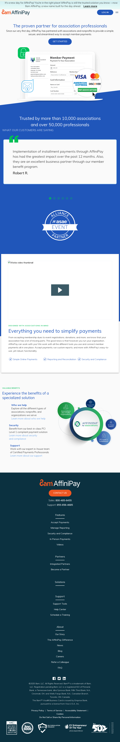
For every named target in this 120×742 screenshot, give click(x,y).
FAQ (60, 667)
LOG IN (105, 12)
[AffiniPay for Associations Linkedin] (64, 678)
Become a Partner (60, 569)
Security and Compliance (60, 533)
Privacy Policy (38, 710)
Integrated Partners (60, 564)
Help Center (60, 609)
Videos (60, 544)
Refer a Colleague (60, 662)
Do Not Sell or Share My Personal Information (60, 717)
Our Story (60, 634)
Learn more (90, 6)
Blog (60, 651)
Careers (60, 656)
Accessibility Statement (76, 710)
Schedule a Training (60, 614)
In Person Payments (60, 539)
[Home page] (16, 12)
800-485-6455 (63, 500)
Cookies (60, 714)
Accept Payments (60, 522)
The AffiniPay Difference (60, 639)
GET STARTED (60, 41)
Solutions (60, 582)
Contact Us (60, 493)
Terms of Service (54, 710)
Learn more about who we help (28, 418)
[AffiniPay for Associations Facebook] (54, 678)
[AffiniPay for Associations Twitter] (59, 678)
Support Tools (60, 603)
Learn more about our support (26, 455)
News (60, 645)
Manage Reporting (60, 527)
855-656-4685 (65, 504)
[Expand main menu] (116, 12)
